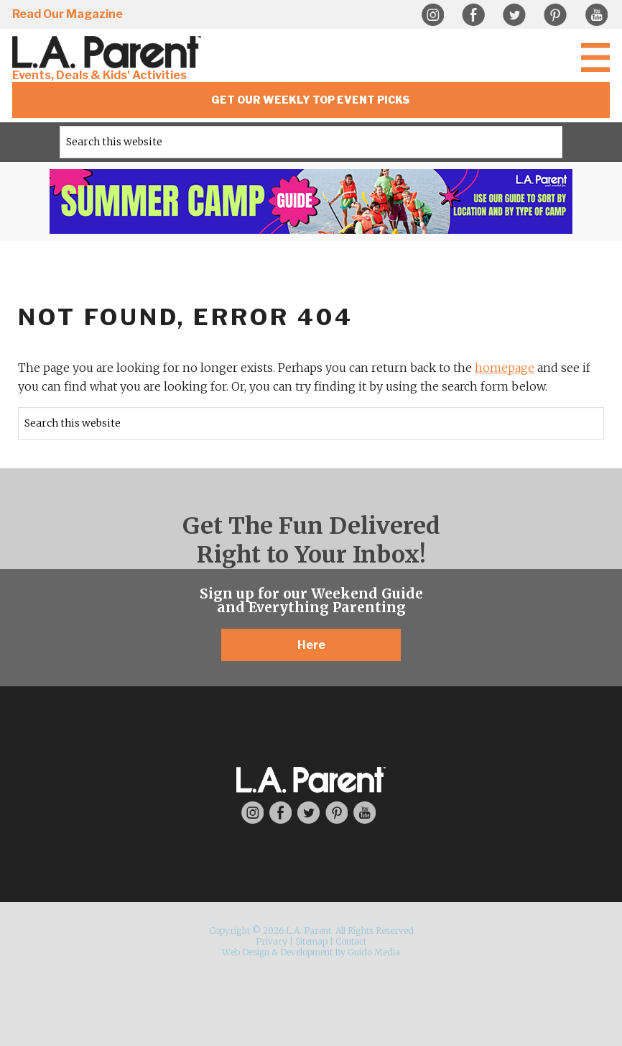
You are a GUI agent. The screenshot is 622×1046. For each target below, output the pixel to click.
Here (311, 645)
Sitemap (311, 941)
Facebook (473, 15)
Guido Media (374, 952)
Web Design (245, 952)
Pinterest (555, 15)
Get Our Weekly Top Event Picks (310, 100)
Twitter (514, 15)
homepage (504, 367)
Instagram (432, 15)
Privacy (271, 941)
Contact (350, 941)
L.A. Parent (109, 52)
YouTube (596, 15)
